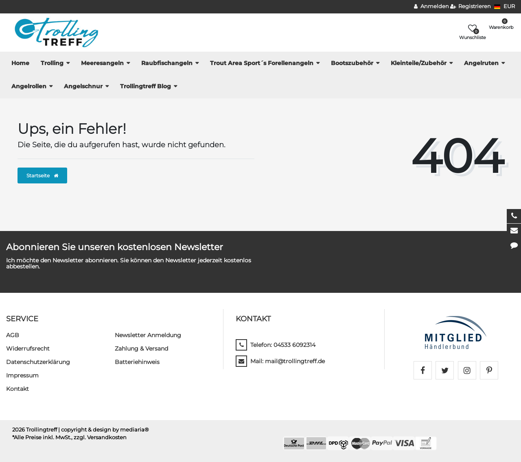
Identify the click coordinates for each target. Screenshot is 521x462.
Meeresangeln (102, 63)
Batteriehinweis (137, 362)
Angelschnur (83, 86)
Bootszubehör (352, 63)
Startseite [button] (42, 175)
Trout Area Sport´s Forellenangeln (261, 63)
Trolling (52, 63)
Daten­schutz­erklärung (38, 362)
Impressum (22, 375)
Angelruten (481, 63)
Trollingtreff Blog (145, 86)
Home (20, 63)
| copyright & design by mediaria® (103, 430)
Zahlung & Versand (141, 348)
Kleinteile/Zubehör (419, 63)
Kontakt (17, 388)
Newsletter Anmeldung (148, 335)
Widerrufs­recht (28, 348)
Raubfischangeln (167, 63)
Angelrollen (28, 86)
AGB (12, 335)
